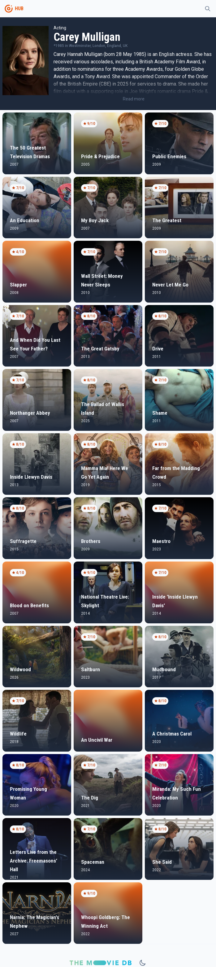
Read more (134, 98)
